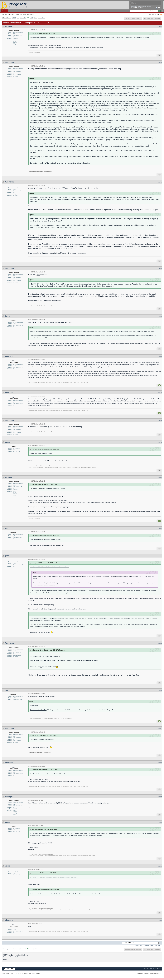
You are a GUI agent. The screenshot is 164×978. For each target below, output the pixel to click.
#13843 (160, 182)
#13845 (160, 316)
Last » (42, 17)
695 (35, 17)
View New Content (154, 14)
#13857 (160, 796)
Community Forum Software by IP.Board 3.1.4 (149, 973)
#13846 (160, 356)
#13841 (160, 26)
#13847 (160, 392)
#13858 (160, 822)
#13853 (160, 643)
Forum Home (13, 973)
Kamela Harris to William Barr (38, 710)
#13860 (160, 920)
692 (25, 17)
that (38, 275)
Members (11, 11)
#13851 (160, 528)
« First (14, 17)
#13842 (160, 62)
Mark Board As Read (34, 973)
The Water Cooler (29, 14)
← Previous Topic (138, 945)
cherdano (9, 356)
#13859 (160, 866)
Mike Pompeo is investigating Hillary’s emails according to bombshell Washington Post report (57, 609)
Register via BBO (137, 7)
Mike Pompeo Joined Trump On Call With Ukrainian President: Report (50, 322)
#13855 (160, 728)
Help (158, 8)
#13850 (160, 477)
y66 (6, 690)
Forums (4, 11)
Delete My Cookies (23, 973)
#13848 (160, 420)
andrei (8, 442)
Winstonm (9, 62)
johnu (7, 316)
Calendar (19, 11)
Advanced (162, 11)
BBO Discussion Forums (8, 14)
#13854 (160, 690)
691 (21, 17)
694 (32, 17)
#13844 (160, 268)
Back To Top (5, 973)
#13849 (160, 442)
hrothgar (8, 26)
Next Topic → (158, 945)
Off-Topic (19, 14)
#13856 (160, 762)
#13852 (160, 556)
